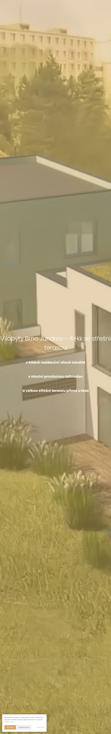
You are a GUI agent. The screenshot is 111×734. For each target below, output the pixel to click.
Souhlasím (10, 727)
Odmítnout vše (24, 727)
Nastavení (40, 727)
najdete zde (8, 722)
